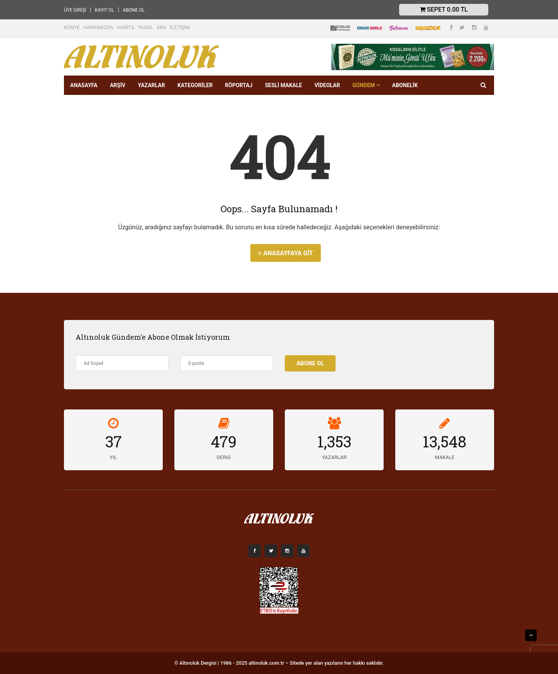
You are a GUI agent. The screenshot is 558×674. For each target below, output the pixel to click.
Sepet (444, 9)
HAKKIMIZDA (98, 27)
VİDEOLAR (327, 85)
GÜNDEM (365, 85)
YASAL (145, 27)
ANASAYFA (83, 85)
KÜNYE (72, 27)
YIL (113, 457)
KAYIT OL (104, 10)
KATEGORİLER (195, 85)
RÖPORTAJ (239, 85)
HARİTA (125, 27)
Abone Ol (310, 363)
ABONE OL (134, 10)
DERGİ (224, 457)
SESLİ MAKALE (283, 85)
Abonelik (405, 85)
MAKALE (445, 457)
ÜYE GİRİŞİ (75, 10)
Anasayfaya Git (285, 253)
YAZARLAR (151, 85)
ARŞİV (117, 85)
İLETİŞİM (180, 27)
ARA (161, 27)
